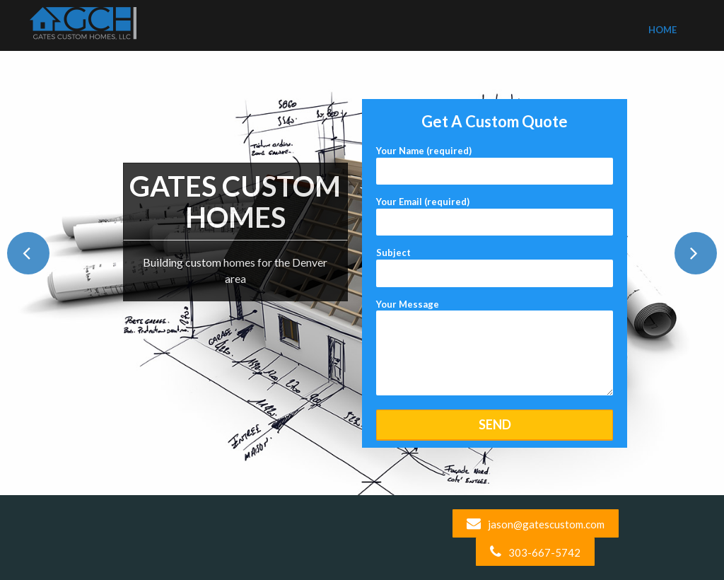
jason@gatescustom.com (536, 524)
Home (662, 29)
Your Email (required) (494, 212)
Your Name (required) (494, 161)
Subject (494, 263)
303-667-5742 (535, 552)
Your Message (494, 348)
